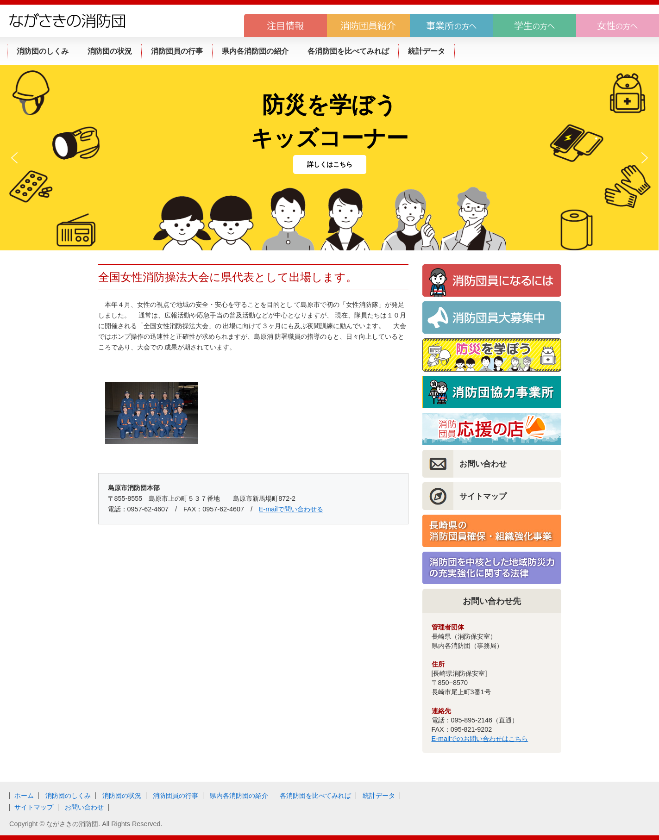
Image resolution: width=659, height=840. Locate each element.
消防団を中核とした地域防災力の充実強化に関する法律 (491, 568)
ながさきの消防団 (67, 20)
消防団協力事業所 (491, 392)
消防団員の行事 (175, 795)
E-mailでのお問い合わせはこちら (480, 738)
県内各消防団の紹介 (239, 795)
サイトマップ (483, 496)
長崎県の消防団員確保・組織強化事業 (491, 531)
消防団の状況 (121, 795)
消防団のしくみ (68, 795)
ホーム (24, 795)
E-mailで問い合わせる (291, 509)
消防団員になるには (491, 280)
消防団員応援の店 (491, 429)
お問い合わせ (483, 463)
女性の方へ (617, 25)
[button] (14, 157)
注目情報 (285, 25)
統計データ (379, 795)
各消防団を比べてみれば (315, 795)
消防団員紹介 (368, 25)
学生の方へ (534, 25)
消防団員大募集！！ (491, 317)
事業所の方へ (451, 25)
